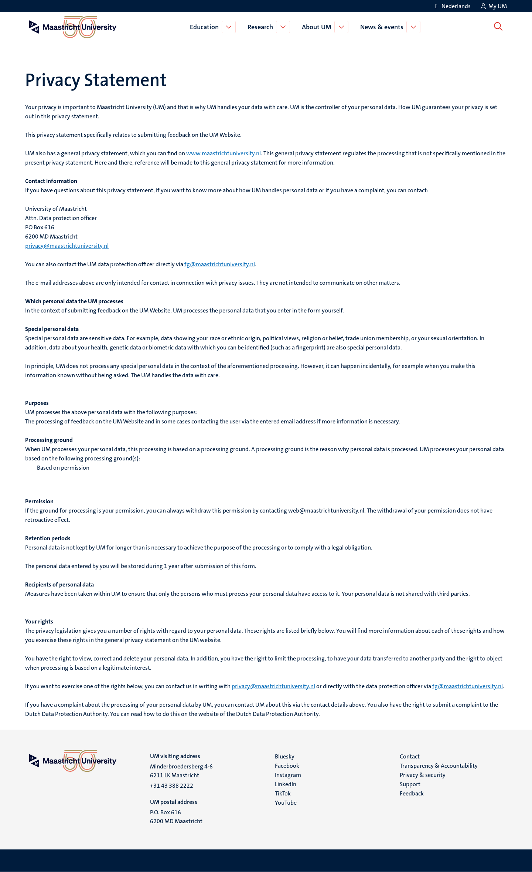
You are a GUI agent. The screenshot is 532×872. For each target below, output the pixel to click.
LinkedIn (285, 784)
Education (205, 27)
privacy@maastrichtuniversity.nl (67, 246)
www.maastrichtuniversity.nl (223, 153)
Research (261, 27)
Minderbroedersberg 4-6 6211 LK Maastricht (181, 771)
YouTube (286, 803)
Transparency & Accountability (439, 766)
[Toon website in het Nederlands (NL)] (452, 6)
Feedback (412, 793)
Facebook (287, 766)
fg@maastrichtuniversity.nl (219, 264)
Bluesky (284, 756)
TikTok (283, 793)
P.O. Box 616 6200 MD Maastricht (176, 816)
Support (410, 784)
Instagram (288, 775)
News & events (383, 27)
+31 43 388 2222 (171, 786)
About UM (317, 27)
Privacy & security (423, 775)
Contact (410, 756)
